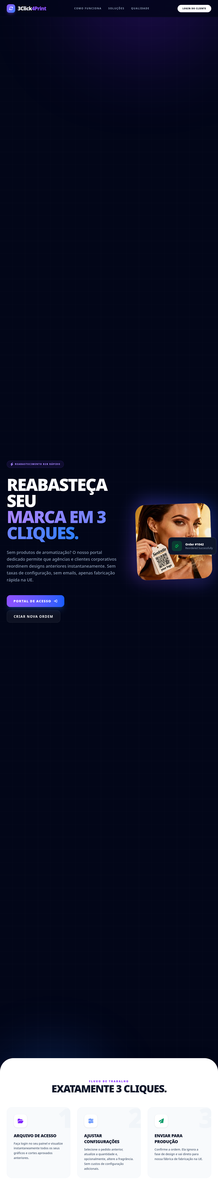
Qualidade (140, 8)
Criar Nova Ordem (33, 616)
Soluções (116, 8)
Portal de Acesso (35, 601)
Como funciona (88, 8)
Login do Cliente (194, 8)
